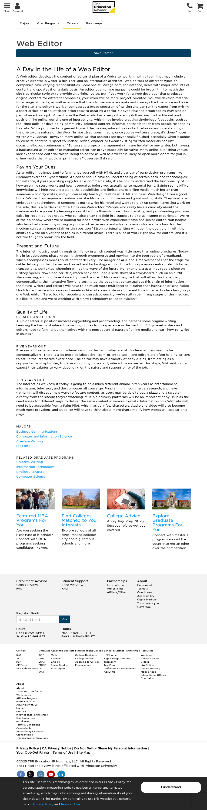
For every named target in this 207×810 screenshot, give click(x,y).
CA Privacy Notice (56, 748)
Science (55, 658)
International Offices (153, 675)
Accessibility (145, 596)
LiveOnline (147, 665)
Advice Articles (150, 658)
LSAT (42, 661)
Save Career (103, 53)
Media (19, 708)
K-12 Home (110, 655)
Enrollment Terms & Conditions (144, 588)
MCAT (42, 665)
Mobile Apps (148, 671)
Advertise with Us (26, 704)
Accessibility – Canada (29, 731)
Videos (145, 661)
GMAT (42, 658)
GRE (41, 655)
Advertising (115, 588)
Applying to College (87, 661)
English (55, 661)
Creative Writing (29, 441)
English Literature (30, 471)
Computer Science (31, 476)
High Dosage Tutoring (117, 658)
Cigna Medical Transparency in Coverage (148, 603)
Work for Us (23, 694)
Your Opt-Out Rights (33, 752)
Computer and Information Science (44, 436)
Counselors (147, 678)
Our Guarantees (25, 717)
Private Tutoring (150, 668)
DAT (41, 668)
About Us (109, 671)
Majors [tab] (24, 23)
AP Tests (21, 665)
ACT (19, 658)
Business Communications (37, 431)
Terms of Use (70, 804)
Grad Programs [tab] (48, 23)
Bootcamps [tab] (94, 23)
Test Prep (109, 665)
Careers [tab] (72, 23)
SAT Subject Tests (27, 668)
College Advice (123, 515)
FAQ (19, 588)
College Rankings (86, 655)
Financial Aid (83, 665)
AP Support (58, 668)
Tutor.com (110, 661)
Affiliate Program (26, 698)
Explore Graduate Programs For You (167, 522)
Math (54, 655)
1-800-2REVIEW (27, 585)
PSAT (19, 661)
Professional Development (120, 668)
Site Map (83, 752)
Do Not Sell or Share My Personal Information (110, 748)
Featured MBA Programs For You (32, 520)
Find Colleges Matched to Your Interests (80, 520)
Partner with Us (25, 701)
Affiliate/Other (117, 592)
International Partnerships (32, 714)
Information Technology (35, 467)
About (20, 688)
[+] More (23, 445)
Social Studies (59, 665)
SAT (18, 655)
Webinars (146, 655)
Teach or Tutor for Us (29, 691)
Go (64, 619)
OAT (41, 671)
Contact (21, 711)
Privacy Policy (43, 804)
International (115, 585)
